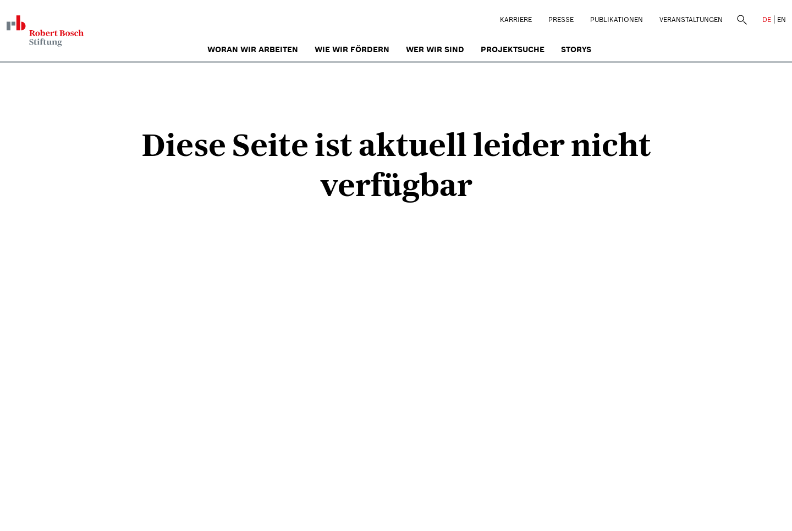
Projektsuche (512, 49)
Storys (576, 49)
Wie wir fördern (352, 49)
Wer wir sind (435, 49)
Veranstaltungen (691, 19)
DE (766, 19)
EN (781, 19)
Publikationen (616, 19)
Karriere (516, 19)
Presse (561, 19)
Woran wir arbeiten (252, 49)
